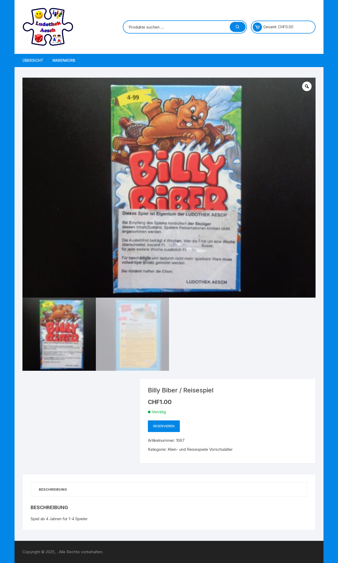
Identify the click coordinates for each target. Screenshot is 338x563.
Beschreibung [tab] (53, 489)
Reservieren (164, 426)
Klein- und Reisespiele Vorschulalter (200, 449)
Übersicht (32, 60)
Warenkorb (63, 60)
